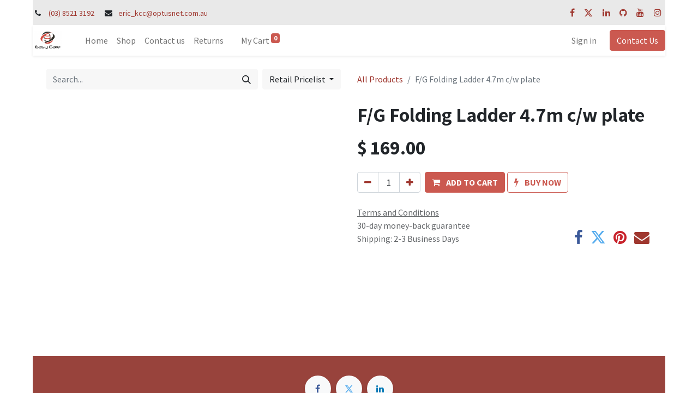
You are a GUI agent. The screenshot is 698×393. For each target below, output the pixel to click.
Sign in (584, 40)
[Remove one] (367, 182)
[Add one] (409, 182)
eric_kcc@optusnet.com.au (163, 13)
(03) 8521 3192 (71, 13)
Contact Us (637, 40)
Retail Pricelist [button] (298, 79)
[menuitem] (96, 40)
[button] (465, 182)
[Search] (246, 79)
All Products (380, 79)
